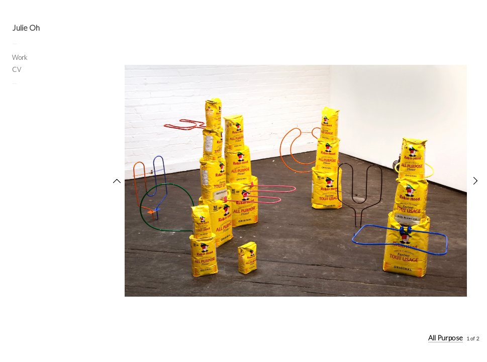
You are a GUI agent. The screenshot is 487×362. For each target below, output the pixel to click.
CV (16, 69)
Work (20, 57)
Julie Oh (26, 27)
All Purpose (445, 337)
